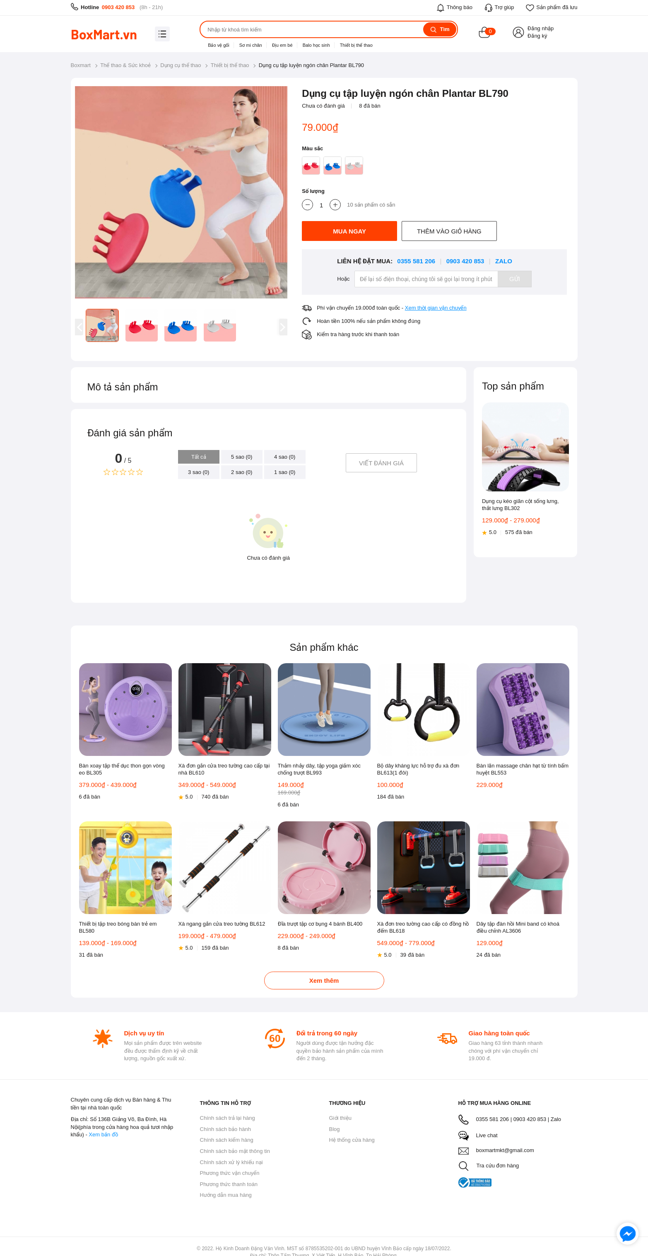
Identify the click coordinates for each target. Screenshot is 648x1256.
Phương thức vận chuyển (230, 1173)
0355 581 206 (416, 261)
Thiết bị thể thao (356, 45)
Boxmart (81, 65)
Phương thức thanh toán (229, 1184)
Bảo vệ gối (218, 45)
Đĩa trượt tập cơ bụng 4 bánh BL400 (320, 924)
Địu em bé (282, 45)
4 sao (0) (284, 457)
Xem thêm (324, 980)
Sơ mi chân (250, 45)
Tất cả (198, 457)
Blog (334, 1129)
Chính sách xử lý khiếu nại (231, 1162)
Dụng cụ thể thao (180, 65)
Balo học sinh (316, 45)
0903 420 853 (118, 7)
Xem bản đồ (103, 1134)
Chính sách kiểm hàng (226, 1140)
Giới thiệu (340, 1118)
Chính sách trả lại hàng (227, 1118)
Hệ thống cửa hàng (352, 1140)
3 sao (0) (198, 472)
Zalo (503, 261)
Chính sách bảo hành (225, 1129)
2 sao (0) (241, 472)
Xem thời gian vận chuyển (436, 308)
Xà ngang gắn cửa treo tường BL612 (221, 924)
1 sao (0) (284, 472)
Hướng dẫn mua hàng (226, 1195)
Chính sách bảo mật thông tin (235, 1151)
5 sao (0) (241, 457)
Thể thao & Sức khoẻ (125, 65)
